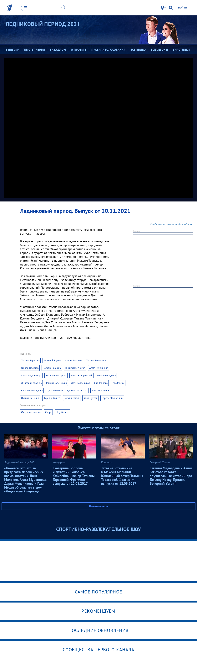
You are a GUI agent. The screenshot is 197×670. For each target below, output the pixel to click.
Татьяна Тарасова (30, 360)
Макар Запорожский (82, 375)
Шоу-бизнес (62, 412)
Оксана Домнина (30, 397)
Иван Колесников (80, 382)
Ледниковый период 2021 (43, 24)
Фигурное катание (31, 412)
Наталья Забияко (52, 367)
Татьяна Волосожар (96, 360)
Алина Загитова (73, 360)
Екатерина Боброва (56, 375)
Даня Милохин (55, 390)
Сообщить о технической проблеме (171, 224)
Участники (181, 49)
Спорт (48, 412)
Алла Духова (90, 397)
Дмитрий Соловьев (31, 382)
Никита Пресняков (75, 367)
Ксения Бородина (106, 375)
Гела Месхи (118, 382)
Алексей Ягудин (52, 360)
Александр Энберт (31, 375)
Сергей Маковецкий (112, 397)
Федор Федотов (29, 367)
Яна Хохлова (101, 382)
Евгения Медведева (32, 390)
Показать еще (98, 506)
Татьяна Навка (71, 397)
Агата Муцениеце (98, 367)
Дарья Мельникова (77, 390)
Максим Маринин (101, 390)
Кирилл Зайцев (51, 397)
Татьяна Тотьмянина (56, 382)
